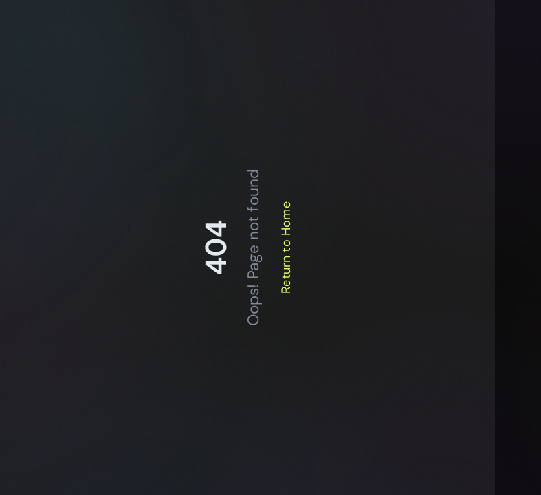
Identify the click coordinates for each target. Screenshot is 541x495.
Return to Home (286, 247)
